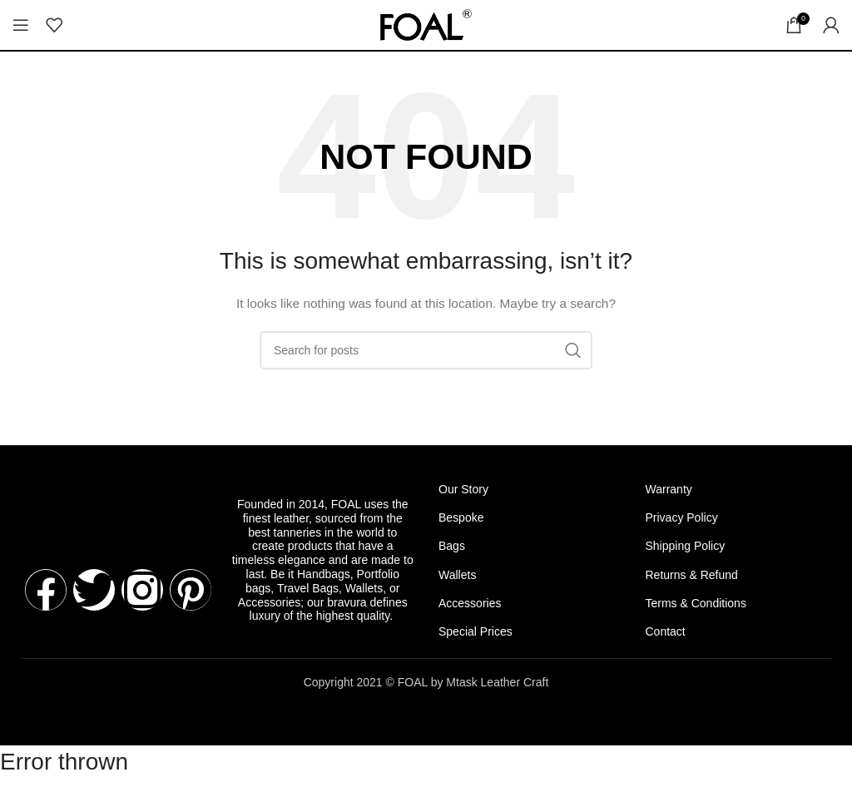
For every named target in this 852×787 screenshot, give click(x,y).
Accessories (469, 603)
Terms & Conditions (696, 603)
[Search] (426, 350)
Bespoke (460, 517)
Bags (451, 545)
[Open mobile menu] (20, 25)
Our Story (463, 489)
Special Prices (475, 631)
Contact (666, 631)
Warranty (669, 489)
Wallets (457, 575)
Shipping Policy (686, 545)
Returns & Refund (692, 575)
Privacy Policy (682, 517)
